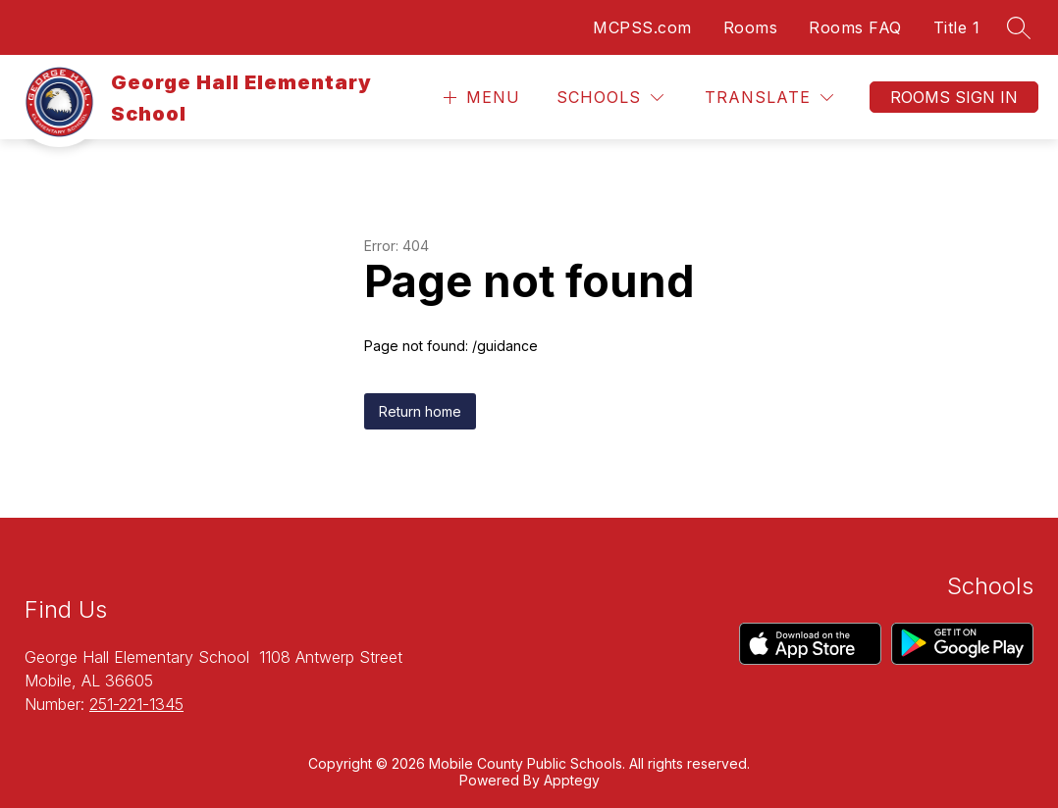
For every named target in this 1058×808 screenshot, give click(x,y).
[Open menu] (479, 97)
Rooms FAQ (855, 27)
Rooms (750, 27)
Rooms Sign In (954, 97)
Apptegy (572, 780)
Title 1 (956, 27)
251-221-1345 (136, 704)
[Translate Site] (769, 97)
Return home (420, 411)
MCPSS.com (642, 27)
